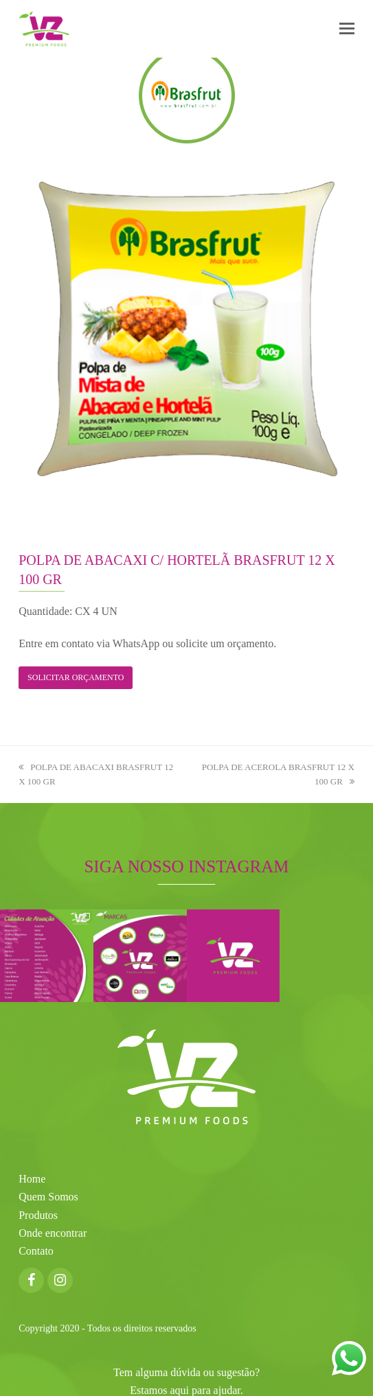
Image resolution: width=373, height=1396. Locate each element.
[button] (346, 29)
